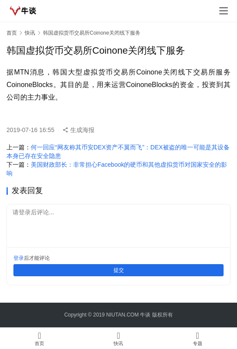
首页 (11, 33)
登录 (18, 258)
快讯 (30, 33)
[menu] (223, 11)
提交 (119, 270)
